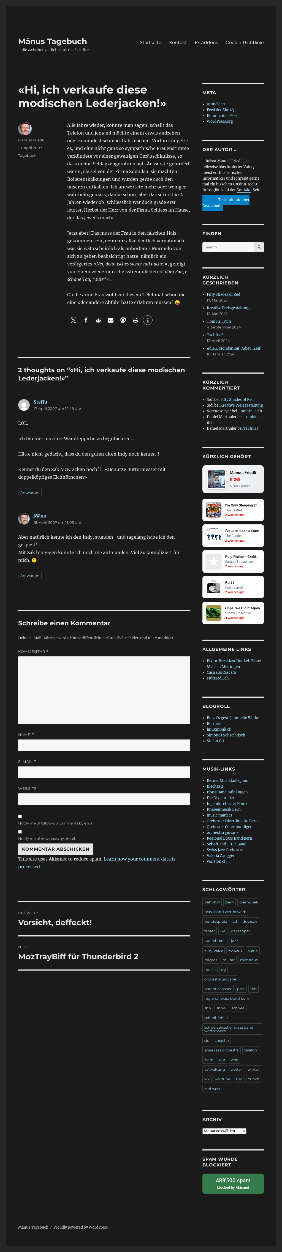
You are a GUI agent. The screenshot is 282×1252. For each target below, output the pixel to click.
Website (27, 788)
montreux (249, 960)
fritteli (235, 479)
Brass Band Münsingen (227, 793)
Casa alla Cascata (221, 673)
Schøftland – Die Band (226, 845)
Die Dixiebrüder (220, 798)
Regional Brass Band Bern (229, 839)
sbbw (221, 1009)
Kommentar (33, 651)
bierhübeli (248, 903)
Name (26, 734)
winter (253, 1070)
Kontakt (178, 42)
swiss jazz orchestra (221, 1051)
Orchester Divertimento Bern (232, 822)
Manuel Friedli (31, 140)
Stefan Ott (215, 741)
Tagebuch (27, 155)
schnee (238, 1009)
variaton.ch (217, 862)
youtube (222, 1080)
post (241, 989)
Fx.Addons (206, 42)
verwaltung (214, 1070)
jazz (234, 941)
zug (239, 1080)
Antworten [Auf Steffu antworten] (29, 492)
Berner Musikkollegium (227, 781)
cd (235, 922)
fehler (209, 932)
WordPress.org (220, 121)
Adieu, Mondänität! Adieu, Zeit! (234, 348)
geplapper (240, 932)
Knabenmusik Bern (224, 810)
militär (229, 960)
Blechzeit (215, 787)
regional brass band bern (226, 999)
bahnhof (212, 903)
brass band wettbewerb (225, 912)
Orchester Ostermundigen (230, 827)
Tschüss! (215, 335)
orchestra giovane (222, 833)
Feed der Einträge (222, 110)
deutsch (250, 922)
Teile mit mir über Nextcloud (226, 201)
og (223, 970)
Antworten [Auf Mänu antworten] (29, 575)
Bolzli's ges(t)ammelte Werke (233, 718)
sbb (207, 1009)
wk (207, 1080)
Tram (208, 1060)
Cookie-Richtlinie (245, 42)
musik (210, 970)
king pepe (213, 951)
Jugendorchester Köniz (227, 804)
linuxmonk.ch (219, 730)
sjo (206, 1041)
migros (210, 960)
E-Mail (27, 761)
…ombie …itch (219, 321)
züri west (212, 1089)
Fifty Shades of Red (223, 294)
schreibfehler (216, 1018)
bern (229, 903)
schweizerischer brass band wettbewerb (228, 1030)
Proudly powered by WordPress (80, 1228)
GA (223, 932)
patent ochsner (218, 989)
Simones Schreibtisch (226, 736)
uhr (222, 1060)
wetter (236, 1070)
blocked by (233, 1184)
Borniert (214, 724)
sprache (222, 1041)
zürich (253, 1080)
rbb (253, 989)
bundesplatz (215, 922)
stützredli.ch (218, 679)
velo (234, 1060)
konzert (235, 951)
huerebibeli (215, 941)
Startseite (150, 42)
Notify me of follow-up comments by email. (57, 823)
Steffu (40, 402)
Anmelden (216, 104)
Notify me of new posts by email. (47, 838)
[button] (73, 320)
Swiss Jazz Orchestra (225, 850)
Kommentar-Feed (222, 115)
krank (253, 951)
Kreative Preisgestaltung (228, 308)
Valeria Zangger (221, 856)
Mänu (40, 516)
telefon (250, 1051)
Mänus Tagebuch (52, 41)
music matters (219, 816)
